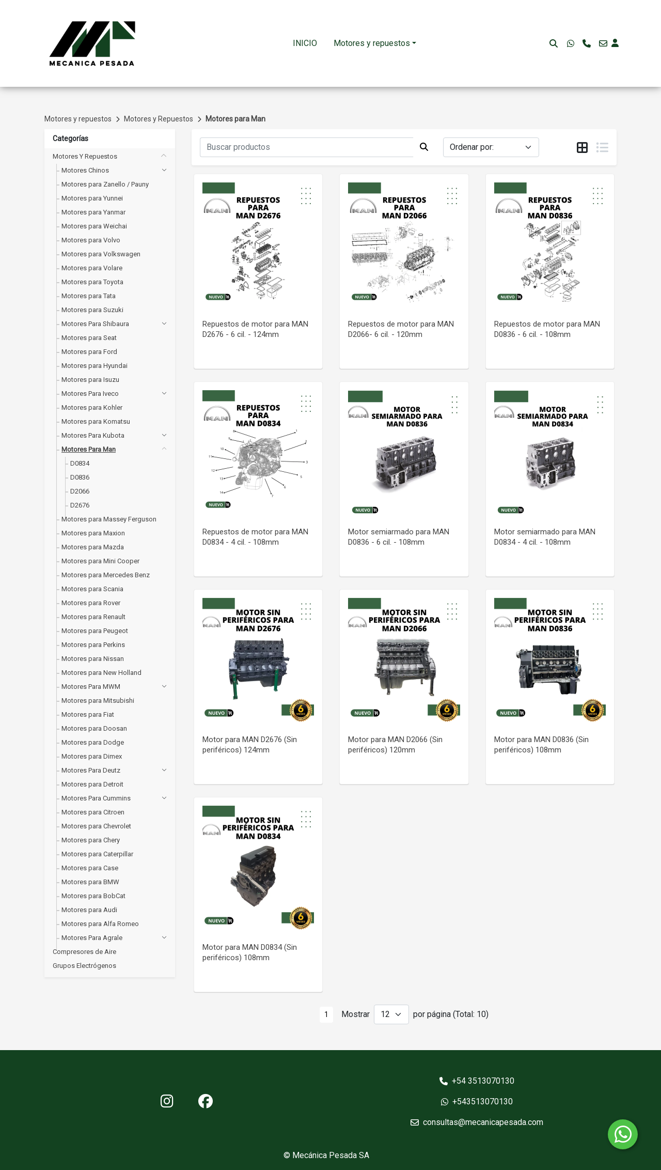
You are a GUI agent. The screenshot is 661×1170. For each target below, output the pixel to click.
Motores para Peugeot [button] (94, 631)
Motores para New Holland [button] (101, 672)
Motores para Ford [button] (89, 352)
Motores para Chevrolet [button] (96, 826)
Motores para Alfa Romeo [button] (100, 924)
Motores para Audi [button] (89, 910)
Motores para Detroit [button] (92, 784)
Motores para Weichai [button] (94, 226)
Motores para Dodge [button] (92, 742)
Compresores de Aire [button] (84, 952)
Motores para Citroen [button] (92, 812)
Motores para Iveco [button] (90, 393)
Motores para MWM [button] (90, 686)
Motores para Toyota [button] (92, 282)
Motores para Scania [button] (92, 589)
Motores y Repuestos (158, 119)
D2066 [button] (79, 491)
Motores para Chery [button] (90, 840)
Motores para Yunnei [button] (92, 198)
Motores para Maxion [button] (93, 533)
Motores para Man (235, 119)
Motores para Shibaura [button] (95, 324)
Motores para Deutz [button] (90, 770)
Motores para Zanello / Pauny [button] (105, 184)
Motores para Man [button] (88, 449)
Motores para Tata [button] (88, 296)
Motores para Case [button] (89, 868)
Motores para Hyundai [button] (94, 366)
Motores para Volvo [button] (90, 240)
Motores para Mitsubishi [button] (97, 700)
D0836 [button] (79, 477)
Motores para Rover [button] (90, 603)
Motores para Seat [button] (89, 338)
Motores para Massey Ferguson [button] (108, 519)
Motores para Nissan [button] (92, 659)
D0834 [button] (79, 463)
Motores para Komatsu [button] (95, 421)
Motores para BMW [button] (90, 882)
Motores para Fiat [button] (87, 714)
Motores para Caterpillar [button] (97, 854)
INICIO (305, 43)
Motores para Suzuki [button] (92, 310)
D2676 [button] (79, 505)
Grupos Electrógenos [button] (84, 965)
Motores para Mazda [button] (92, 547)
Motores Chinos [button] (85, 170)
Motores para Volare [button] (91, 268)
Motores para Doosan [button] (94, 728)
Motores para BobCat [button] (93, 896)
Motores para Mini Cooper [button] (100, 561)
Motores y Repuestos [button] (85, 156)
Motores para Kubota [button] (92, 435)
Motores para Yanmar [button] (93, 212)
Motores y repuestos (372, 43)
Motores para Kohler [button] (91, 407)
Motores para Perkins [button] (93, 645)
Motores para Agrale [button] (91, 938)
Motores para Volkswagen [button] (100, 254)
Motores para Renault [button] (93, 617)
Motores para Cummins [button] (96, 798)
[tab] (582, 147)
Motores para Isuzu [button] (90, 379)
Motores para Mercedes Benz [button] (105, 575)
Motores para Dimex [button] (91, 756)
